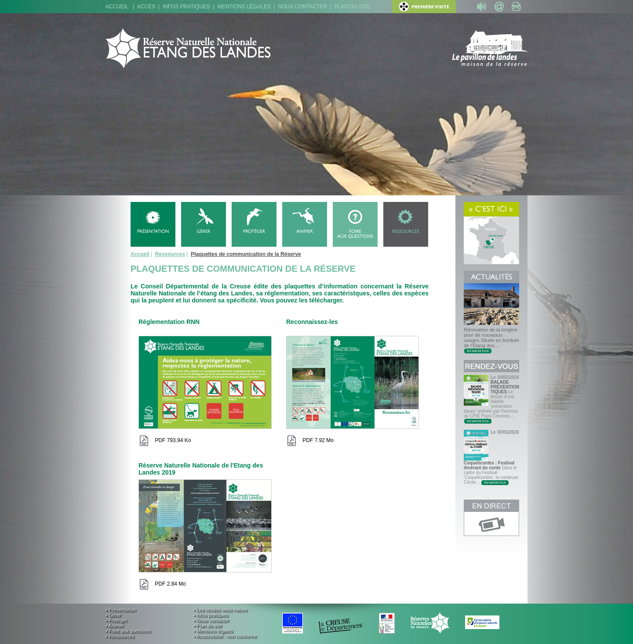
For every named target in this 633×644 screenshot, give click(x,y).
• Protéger (116, 620)
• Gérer (113, 615)
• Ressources (120, 636)
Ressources (170, 254)
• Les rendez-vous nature (220, 609)
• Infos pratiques (210, 615)
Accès (146, 7)
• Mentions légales (213, 630)
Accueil (117, 7)
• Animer (115, 625)
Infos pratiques (186, 7)
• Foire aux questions (128, 630)
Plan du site (353, 7)
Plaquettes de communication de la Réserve (246, 254)
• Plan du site (207, 625)
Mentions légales (244, 7)
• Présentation (121, 609)
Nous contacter (302, 7)
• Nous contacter (211, 620)
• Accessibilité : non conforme (224, 636)
